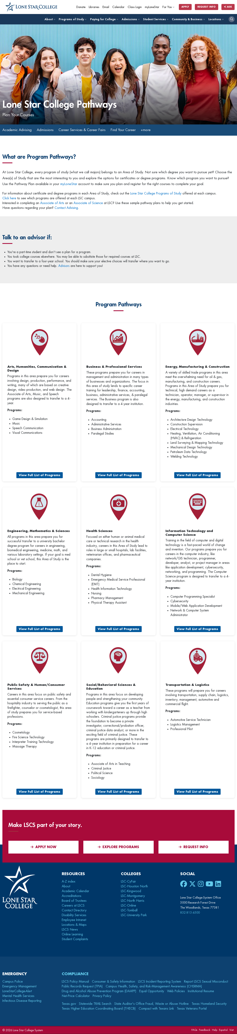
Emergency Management (19, 986)
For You (168, 7)
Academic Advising (17, 130)
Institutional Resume (201, 991)
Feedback (204, 1030)
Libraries (94, 7)
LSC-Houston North (134, 886)
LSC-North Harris (132, 901)
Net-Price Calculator (76, 996)
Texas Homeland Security (209, 1004)
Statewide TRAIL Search (95, 1004)
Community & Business (188, 19)
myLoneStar (152, 7)
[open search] (232, 19)
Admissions (130, 19)
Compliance (75, 974)
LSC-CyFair (128, 881)
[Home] (31, 7)
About (50, 19)
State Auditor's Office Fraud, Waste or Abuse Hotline (151, 1004)
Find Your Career (128, 130)
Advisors (64, 266)
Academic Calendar (75, 891)
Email (106, 7)
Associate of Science (88, 203)
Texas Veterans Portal (192, 1008)
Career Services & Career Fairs (85, 130)
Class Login (135, 7)
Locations (215, 19)
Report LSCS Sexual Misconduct (206, 981)
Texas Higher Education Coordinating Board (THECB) (99, 1008)
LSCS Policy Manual (75, 981)
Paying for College (104, 19)
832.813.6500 (190, 913)
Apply (185, 7)
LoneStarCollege (17, 991)
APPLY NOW (43, 847)
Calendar (118, 7)
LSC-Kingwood (131, 891)
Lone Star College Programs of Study (155, 193)
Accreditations (71, 896)
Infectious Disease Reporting (21, 1001)
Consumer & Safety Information (113, 981)
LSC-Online (128, 905)
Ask (228, 7)
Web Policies (176, 991)
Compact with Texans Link (156, 1008)
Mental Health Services (18, 996)
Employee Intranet (74, 920)
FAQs (194, 1030)
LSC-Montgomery (133, 896)
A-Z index (68, 881)
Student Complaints (75, 939)
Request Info (206, 7)
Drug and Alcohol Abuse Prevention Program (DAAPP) (99, 991)
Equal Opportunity (151, 991)
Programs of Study (72, 19)
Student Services (155, 19)
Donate (81, 7)
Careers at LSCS (73, 905)
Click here (9, 198)
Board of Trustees (74, 901)
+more (151, 130)
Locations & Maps (74, 925)
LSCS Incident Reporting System (159, 981)
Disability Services (74, 915)
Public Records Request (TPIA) (82, 986)
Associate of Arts (52, 203)
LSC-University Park (134, 915)
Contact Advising (66, 208)
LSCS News (70, 929)
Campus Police (12, 981)
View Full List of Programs (39, 475)
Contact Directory (74, 910)
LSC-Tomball (129, 910)
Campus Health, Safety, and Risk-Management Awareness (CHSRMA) (154, 986)
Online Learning (72, 934)
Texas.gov (69, 1004)
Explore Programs (118, 847)
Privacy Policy (102, 996)
